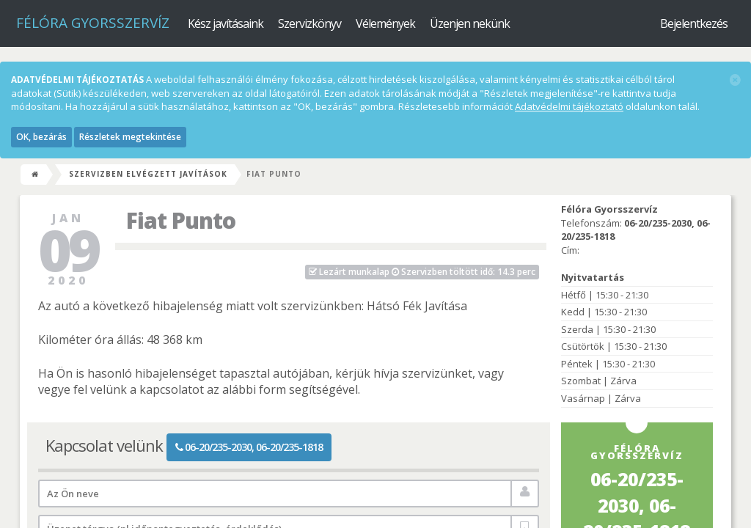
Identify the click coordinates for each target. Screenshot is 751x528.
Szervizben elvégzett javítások (148, 174)
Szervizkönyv (309, 23)
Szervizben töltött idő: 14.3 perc (422, 271)
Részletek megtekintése (130, 137)
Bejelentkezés (694, 23)
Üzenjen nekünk (470, 23)
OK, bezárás (41, 137)
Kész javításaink (225, 23)
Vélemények (385, 23)
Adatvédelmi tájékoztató (569, 106)
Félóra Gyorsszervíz (92, 22)
